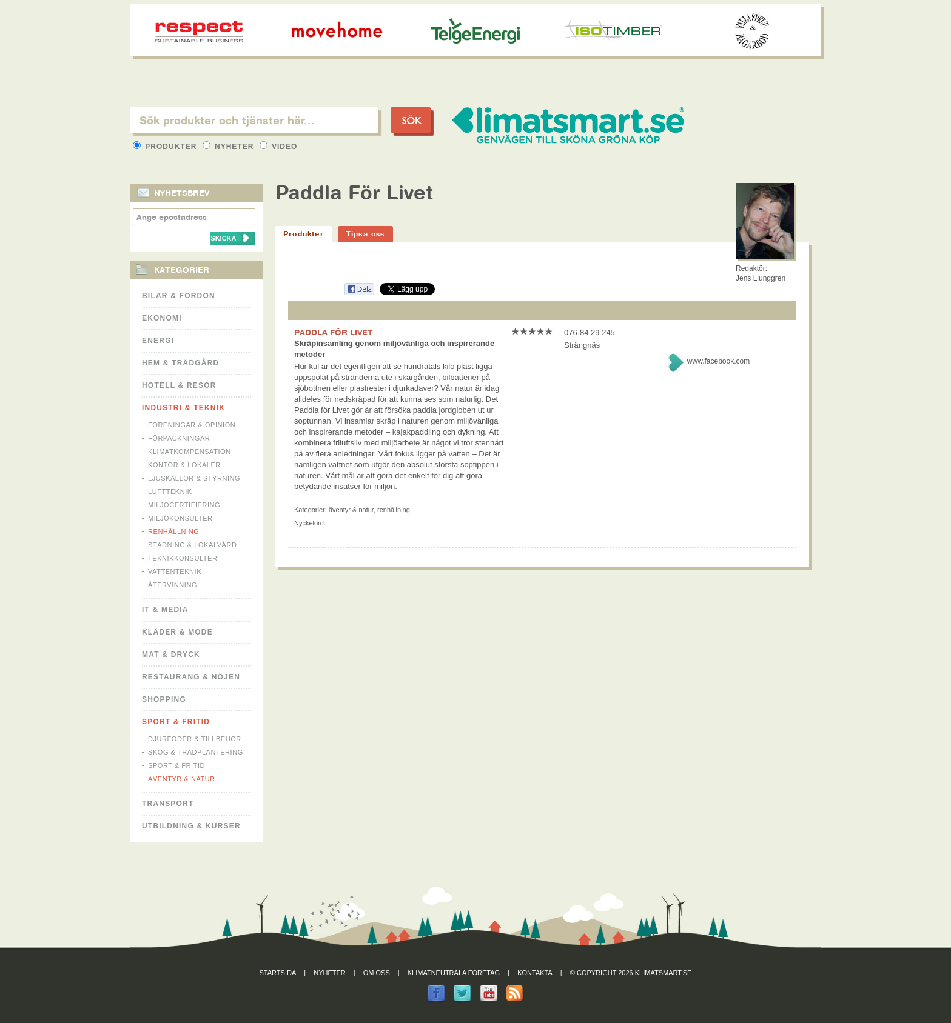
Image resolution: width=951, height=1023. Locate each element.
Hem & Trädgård (180, 363)
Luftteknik (170, 491)
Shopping (164, 699)
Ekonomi (162, 318)
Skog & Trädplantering (195, 752)
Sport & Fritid (176, 722)
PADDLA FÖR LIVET (333, 332)
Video (279, 146)
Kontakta (535, 972)
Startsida (278, 972)
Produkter (166, 146)
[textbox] (254, 120)
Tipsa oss (365, 233)
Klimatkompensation (189, 451)
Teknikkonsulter (182, 558)
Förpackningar (179, 438)
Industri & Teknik (183, 408)
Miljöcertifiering (184, 504)
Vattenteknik (174, 571)
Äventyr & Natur (181, 778)
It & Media (165, 609)
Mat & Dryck (171, 654)
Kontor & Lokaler (184, 464)
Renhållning (173, 531)
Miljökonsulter (180, 518)
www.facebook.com (718, 361)
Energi (158, 340)
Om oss (376, 972)
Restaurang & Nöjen (191, 677)
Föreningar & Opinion (191, 424)
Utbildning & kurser (191, 826)
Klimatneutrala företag (454, 972)
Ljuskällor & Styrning (194, 478)
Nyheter (230, 146)
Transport (167, 803)
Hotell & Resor (179, 385)
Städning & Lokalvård (192, 544)
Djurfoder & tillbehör (194, 738)
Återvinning (172, 584)
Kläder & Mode (177, 632)
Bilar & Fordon (178, 296)
